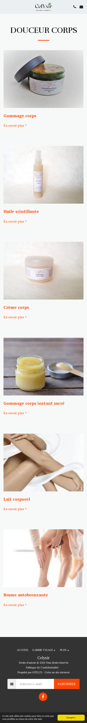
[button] (5, 6)
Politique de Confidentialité (42, 667)
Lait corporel (16, 499)
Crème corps (16, 307)
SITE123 (37, 672)
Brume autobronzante (25, 594)
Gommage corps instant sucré (33, 403)
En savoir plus (15, 125)
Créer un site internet (57, 672)
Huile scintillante (21, 211)
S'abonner (67, 684)
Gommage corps (19, 115)
